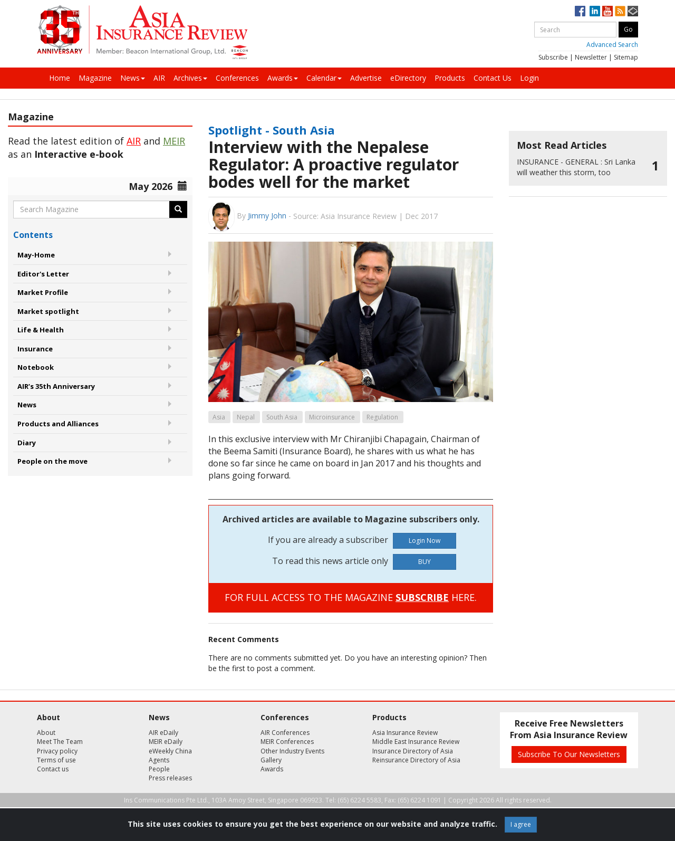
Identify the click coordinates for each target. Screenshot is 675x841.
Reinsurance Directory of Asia (416, 760)
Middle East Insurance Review (415, 741)
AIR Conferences (285, 732)
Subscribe (553, 57)
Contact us (53, 768)
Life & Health (40, 330)
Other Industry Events (292, 751)
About (46, 732)
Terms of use (56, 760)
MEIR (174, 141)
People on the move (52, 461)
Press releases (170, 777)
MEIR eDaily (165, 741)
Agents (159, 760)
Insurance (35, 348)
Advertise (366, 78)
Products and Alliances (58, 423)
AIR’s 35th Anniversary (56, 386)
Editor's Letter (43, 274)
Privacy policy (57, 751)
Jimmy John (267, 216)
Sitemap (626, 57)
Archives (190, 78)
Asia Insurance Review (405, 732)
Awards (282, 78)
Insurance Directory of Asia (412, 751)
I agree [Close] (520, 824)
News (132, 78)
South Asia (281, 417)
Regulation (382, 417)
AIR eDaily (163, 732)
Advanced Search (612, 44)
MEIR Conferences (287, 741)
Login (529, 78)
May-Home (36, 255)
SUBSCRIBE (422, 597)
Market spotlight (48, 311)
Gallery (271, 760)
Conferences (237, 78)
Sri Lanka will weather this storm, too (576, 167)
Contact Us (493, 78)
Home (59, 78)
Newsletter (591, 57)
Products (450, 78)
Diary (26, 442)
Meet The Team (60, 741)
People (159, 768)
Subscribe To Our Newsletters (569, 754)
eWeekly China (170, 751)
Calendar (324, 78)
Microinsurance (332, 417)
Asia (219, 417)
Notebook (35, 367)
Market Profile (42, 292)
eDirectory (408, 78)
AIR (159, 78)
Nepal (246, 417)
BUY (424, 561)
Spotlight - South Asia (271, 130)
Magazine (95, 78)
